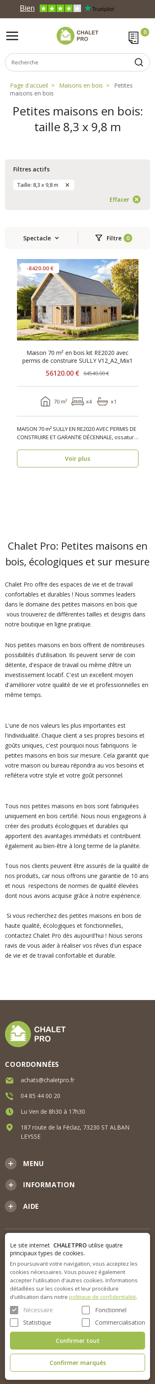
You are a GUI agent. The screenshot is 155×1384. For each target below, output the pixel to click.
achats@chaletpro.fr (47, 1079)
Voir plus (77, 458)
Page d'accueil (29, 85)
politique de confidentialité (102, 1297)
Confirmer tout (78, 1341)
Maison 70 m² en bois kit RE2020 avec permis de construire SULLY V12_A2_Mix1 (77, 356)
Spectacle (37, 238)
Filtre (114, 238)
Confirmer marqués (78, 1363)
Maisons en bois (81, 85)
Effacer (119, 199)
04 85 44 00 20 (40, 1095)
